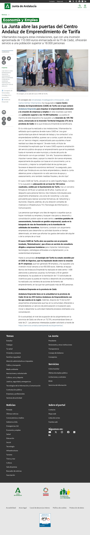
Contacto (52, 1)
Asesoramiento (6, 76)
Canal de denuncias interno (40, 508)
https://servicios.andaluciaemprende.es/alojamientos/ (41, 325)
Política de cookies (59, 508)
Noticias (4, 15)
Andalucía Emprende (7, 77)
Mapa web (60, 1)
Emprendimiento (6, 72)
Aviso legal (23, 508)
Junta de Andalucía (8, 6)
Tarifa (6, 71)
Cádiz (11, 71)
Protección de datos (76, 508)
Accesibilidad (11, 508)
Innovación (5, 74)
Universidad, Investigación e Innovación (47, 100)
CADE (3, 71)
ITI (8, 71)
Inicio (27, 6)
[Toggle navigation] (85, 6)
